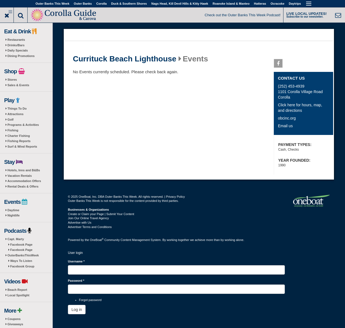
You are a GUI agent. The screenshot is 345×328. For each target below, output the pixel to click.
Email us (285, 126)
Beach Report (17, 289)
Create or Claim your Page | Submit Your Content (101, 214)
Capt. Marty (15, 239)
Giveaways (15, 324)
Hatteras (260, 3)
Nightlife (13, 215)
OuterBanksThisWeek (23, 255)
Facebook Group (22, 266)
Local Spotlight (18, 295)
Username (76, 261)
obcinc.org (287, 118)
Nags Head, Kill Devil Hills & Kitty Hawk (179, 3)
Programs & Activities (23, 124)
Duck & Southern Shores (129, 3)
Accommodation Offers (24, 181)
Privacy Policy (175, 196)
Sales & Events (18, 85)
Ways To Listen (21, 260)
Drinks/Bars (16, 45)
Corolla (101, 3)
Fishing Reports (19, 141)
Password (76, 280)
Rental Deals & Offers (22, 186)
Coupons (14, 319)
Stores (12, 79)
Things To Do (16, 108)
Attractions (15, 114)
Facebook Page (21, 244)
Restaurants (16, 39)
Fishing (12, 130)
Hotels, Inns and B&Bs (23, 170)
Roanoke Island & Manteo (231, 3)
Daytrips (295, 3)
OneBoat (97, 240)
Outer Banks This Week (53, 3)
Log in (76, 309)
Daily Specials (17, 50)
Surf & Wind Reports (22, 146)
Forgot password (90, 300)
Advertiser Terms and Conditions (90, 227)
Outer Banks (83, 3)
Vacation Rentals (19, 175)
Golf (10, 119)
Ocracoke (277, 3)
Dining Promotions (20, 56)
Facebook (278, 64)
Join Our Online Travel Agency (88, 218)
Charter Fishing (18, 135)
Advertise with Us (79, 222)
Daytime (13, 210)
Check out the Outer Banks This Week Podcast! (243, 15)
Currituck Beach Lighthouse (124, 59)
